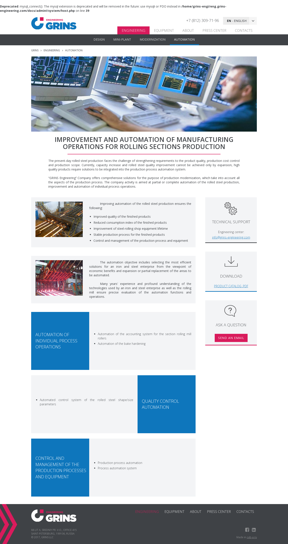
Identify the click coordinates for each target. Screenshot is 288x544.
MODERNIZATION (152, 39)
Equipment (164, 30)
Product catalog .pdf (231, 286)
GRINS (34, 50)
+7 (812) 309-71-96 (202, 20)
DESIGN (99, 39)
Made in (246, 537)
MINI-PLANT (122, 39)
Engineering (133, 30)
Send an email (231, 338)
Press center (214, 30)
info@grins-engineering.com (231, 237)
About (188, 30)
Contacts (244, 30)
